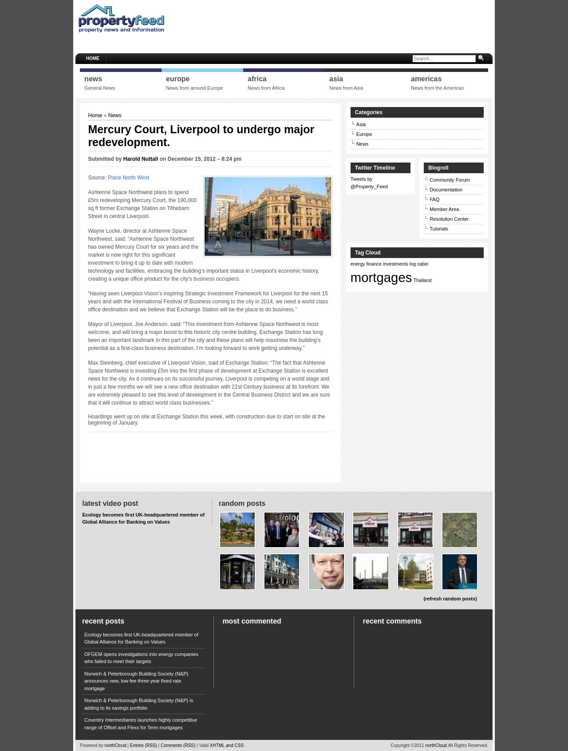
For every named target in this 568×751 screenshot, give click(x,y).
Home (92, 58)
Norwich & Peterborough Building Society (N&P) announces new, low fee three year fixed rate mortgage (136, 681)
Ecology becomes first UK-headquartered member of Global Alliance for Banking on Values (141, 638)
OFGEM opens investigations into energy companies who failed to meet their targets (141, 658)
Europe (364, 134)
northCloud (115, 745)
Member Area (444, 209)
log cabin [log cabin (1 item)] (419, 263)
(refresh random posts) (450, 598)
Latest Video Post (110, 503)
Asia (361, 124)
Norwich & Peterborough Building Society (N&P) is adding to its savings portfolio (138, 704)
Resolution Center (449, 219)
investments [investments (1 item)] (395, 263)
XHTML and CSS (227, 745)
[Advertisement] (330, 24)
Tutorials (439, 228)
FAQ (434, 199)
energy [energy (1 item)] (358, 263)
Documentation (446, 189)
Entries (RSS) (143, 745)
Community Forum (449, 180)
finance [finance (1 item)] (374, 263)
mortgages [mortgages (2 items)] (381, 277)
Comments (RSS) (178, 745)
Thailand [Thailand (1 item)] (422, 280)
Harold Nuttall (140, 159)
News (115, 115)
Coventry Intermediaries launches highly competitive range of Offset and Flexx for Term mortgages (140, 723)
